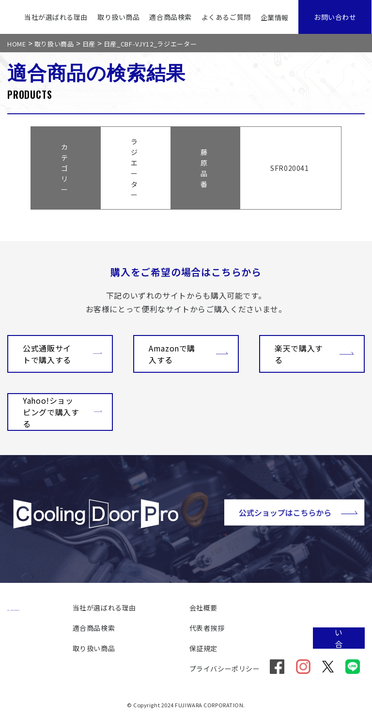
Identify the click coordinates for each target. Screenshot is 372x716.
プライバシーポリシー (224, 668)
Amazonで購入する (188, 354)
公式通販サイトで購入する (62, 354)
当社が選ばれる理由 (56, 17)
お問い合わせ (335, 17)
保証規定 (203, 648)
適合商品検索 (170, 17)
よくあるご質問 (226, 17)
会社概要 (203, 607)
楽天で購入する (314, 354)
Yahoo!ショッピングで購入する (62, 412)
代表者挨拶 (207, 628)
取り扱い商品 (118, 17)
